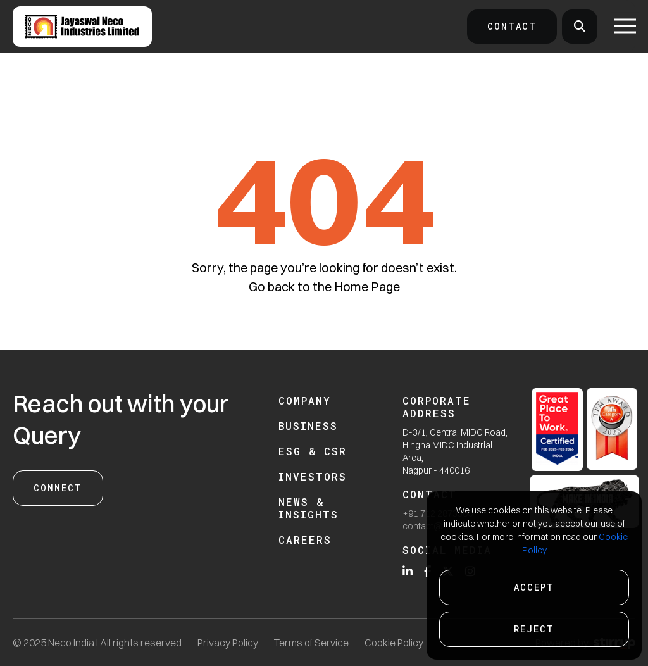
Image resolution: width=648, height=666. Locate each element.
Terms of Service (311, 642)
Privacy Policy (227, 642)
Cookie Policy (393, 642)
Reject (534, 629)
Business (308, 425)
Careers (305, 539)
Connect (58, 488)
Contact (512, 26)
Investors (312, 476)
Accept (534, 587)
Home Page (367, 286)
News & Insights (308, 508)
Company (304, 400)
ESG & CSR (312, 451)
